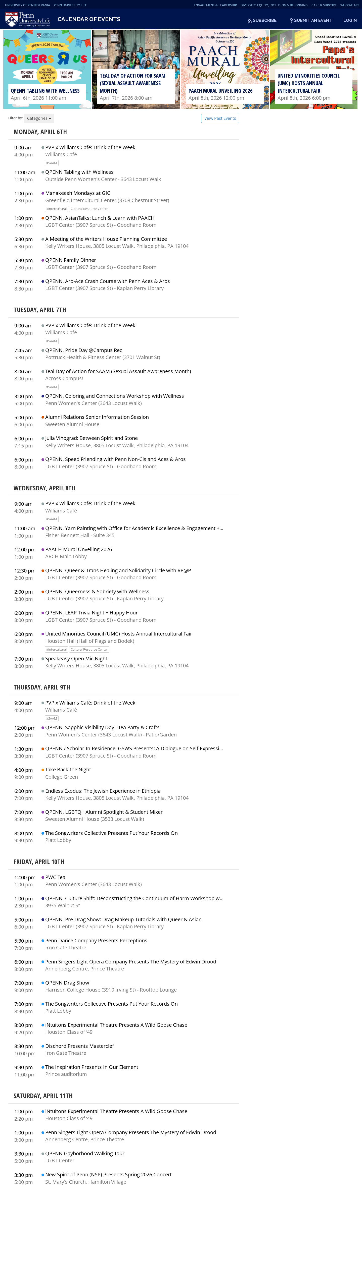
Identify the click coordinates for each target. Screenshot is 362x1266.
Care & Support (324, 5)
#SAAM (51, 166)
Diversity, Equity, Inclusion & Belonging (274, 5)
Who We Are (349, 5)
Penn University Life (70, 5)
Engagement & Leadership (215, 5)
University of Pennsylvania (27, 5)
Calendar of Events (89, 21)
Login (350, 20)
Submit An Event (313, 20)
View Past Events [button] (220, 121)
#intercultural (56, 212)
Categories (39, 121)
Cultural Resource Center (89, 212)
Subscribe (265, 20)
